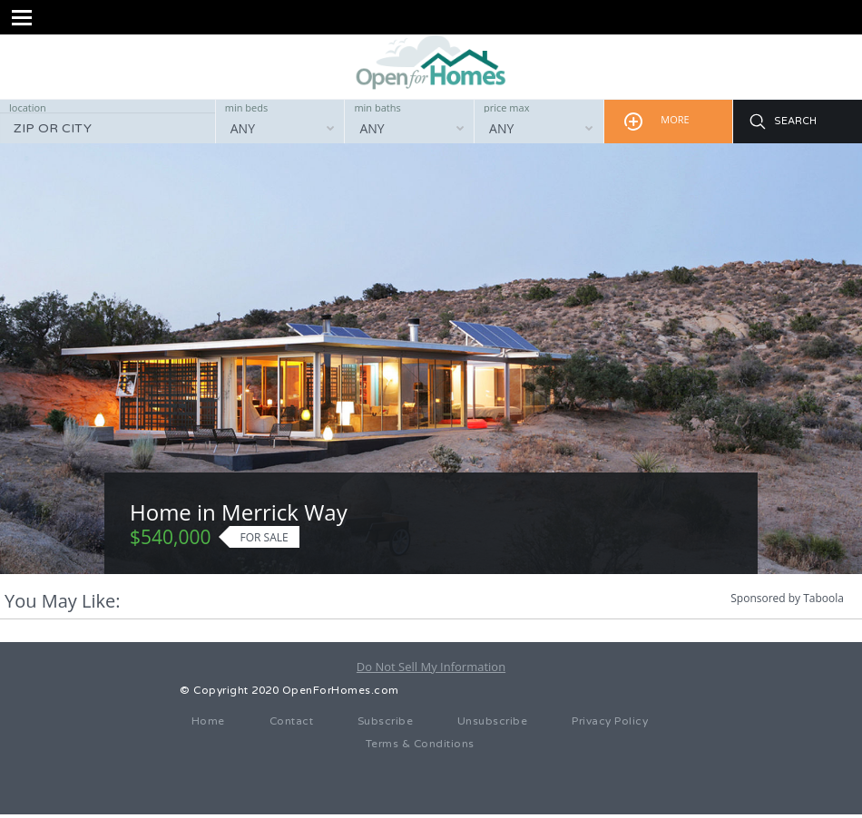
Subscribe (386, 721)
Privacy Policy (610, 721)
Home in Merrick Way (239, 512)
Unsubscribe (492, 721)
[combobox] (280, 127)
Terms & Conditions (420, 743)
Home (208, 721)
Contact (291, 721)
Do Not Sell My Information (431, 666)
